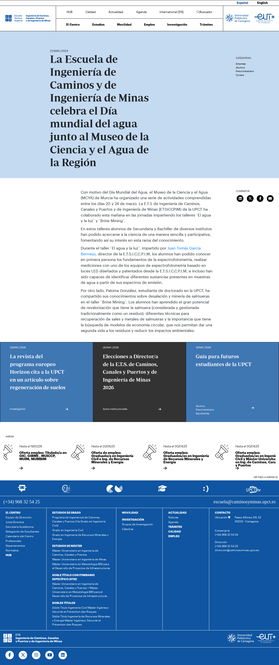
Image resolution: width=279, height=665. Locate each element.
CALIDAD (174, 531)
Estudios (98, 24)
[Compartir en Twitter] (250, 198)
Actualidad (115, 12)
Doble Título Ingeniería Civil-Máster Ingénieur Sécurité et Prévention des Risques (80, 609)
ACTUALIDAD (177, 512)
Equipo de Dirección (19, 517)
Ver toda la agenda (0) (265, 477)
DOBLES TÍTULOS (63, 602)
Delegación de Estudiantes (22, 531)
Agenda (141, 12)
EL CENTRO (13, 512)
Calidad (91, 12)
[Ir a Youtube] (49, 655)
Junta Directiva (15, 522)
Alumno (240, 67)
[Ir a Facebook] (9, 655)
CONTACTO (222, 512)
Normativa (12, 550)
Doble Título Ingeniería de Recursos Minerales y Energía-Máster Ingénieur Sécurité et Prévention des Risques (81, 620)
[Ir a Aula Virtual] (162, 490)
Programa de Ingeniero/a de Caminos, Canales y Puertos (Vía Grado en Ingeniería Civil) (79, 521)
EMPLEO (174, 536)
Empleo (149, 24)
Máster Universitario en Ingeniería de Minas (79, 559)
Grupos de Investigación (137, 524)
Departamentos (15, 545)
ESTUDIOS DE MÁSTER (67, 545)
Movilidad (124, 24)
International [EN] (172, 12)
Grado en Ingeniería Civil (67, 530)
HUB (69, 12)
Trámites (206, 24)
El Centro (73, 24)
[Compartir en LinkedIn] (240, 198)
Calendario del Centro (20, 536)
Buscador (204, 12)
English (262, 2)
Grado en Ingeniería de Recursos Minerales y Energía (80, 536)
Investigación (177, 24)
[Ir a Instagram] (36, 655)
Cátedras (127, 528)
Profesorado (13, 540)
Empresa (241, 63)
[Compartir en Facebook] (260, 198)
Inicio (53, 37)
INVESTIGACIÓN (133, 519)
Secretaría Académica (20, 526)
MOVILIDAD (130, 512)
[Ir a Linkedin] (62, 655)
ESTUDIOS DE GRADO (66, 512)
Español (242, 2)
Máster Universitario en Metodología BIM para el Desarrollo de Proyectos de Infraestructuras (81, 566)
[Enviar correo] (270, 198)
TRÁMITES (175, 526)
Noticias (173, 517)
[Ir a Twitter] (23, 655)
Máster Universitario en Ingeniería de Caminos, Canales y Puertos (75, 552)
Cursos (240, 74)
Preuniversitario (245, 71)
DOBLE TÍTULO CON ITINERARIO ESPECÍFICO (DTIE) (73, 577)
